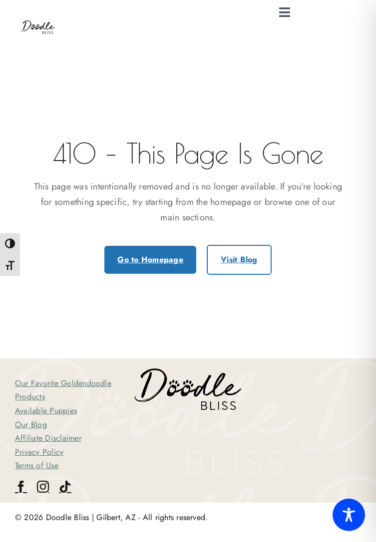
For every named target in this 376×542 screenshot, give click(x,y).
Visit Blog (239, 259)
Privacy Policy (39, 452)
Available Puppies (46, 410)
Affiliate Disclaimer (48, 438)
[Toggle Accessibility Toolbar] (349, 515)
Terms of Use (36, 465)
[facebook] (21, 487)
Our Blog (31, 424)
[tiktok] (65, 487)
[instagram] (43, 487)
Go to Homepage (150, 259)
